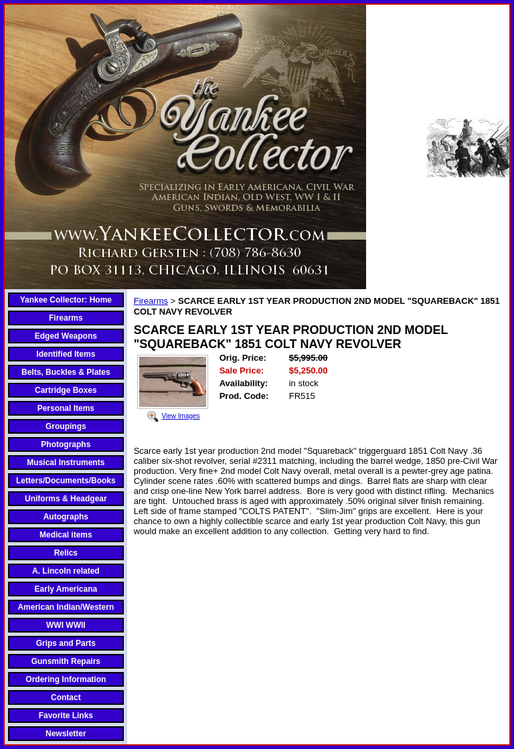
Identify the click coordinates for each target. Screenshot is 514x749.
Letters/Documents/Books (66, 480)
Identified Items (65, 354)
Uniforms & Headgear (66, 498)
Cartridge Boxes (66, 390)
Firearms (66, 318)
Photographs (65, 444)
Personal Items (65, 408)
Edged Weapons (66, 336)
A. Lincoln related (66, 571)
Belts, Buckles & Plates (65, 372)
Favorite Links (66, 715)
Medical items (65, 534)
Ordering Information (65, 679)
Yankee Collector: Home (66, 300)
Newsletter (66, 733)
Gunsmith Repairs (65, 661)
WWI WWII (66, 625)
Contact (66, 697)
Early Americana (66, 589)
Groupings (66, 426)
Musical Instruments (65, 462)
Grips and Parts (66, 643)
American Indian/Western (65, 607)
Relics (66, 553)
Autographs (66, 516)
